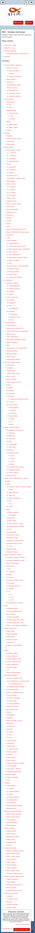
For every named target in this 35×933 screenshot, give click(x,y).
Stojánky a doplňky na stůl (14, 678)
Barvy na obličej (11, 379)
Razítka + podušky (13, 260)
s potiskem (11, 571)
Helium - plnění (13, 127)
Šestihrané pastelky (14, 288)
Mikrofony (11, 436)
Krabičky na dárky (12, 822)
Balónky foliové (11, 110)
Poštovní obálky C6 (12, 656)
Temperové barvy (13, 243)
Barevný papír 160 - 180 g (16, 619)
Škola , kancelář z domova (12, 427)
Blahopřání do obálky (14, 85)
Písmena (12, 119)
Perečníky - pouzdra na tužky (16, 178)
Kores (10, 305)
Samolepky (10, 368)
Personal (10, 577)
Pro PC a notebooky (14, 698)
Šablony (9, 223)
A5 (11, 594)
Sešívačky (9, 729)
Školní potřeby (9, 147)
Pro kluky (11, 402)
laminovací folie (13, 899)
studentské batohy (13, 161)
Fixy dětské (10, 294)
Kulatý (10, 107)
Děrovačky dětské (13, 271)
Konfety (9, 130)
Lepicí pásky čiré (12, 740)
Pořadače (9, 574)
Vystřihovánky (11, 370)
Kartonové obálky (12, 667)
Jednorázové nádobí (10, 848)
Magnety (9, 712)
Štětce (10, 263)
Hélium (9, 121)
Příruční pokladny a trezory (14, 720)
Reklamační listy (11, 808)
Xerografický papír (12, 608)
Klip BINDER (11, 715)
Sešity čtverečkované (14, 498)
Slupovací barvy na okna (14, 382)
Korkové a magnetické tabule (15, 692)
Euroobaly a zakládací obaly (15, 580)
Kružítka (9, 220)
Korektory (10, 754)
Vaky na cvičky (11, 198)
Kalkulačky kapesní (14, 470)
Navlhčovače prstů (12, 709)
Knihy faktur (12, 802)
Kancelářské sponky (12, 689)
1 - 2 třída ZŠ (12, 153)
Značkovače (11, 303)
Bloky (8, 509)
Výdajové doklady (13, 791)
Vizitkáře (11, 588)
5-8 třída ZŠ (11, 158)
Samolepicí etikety (10, 774)
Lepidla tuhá (10, 743)
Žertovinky (11, 393)
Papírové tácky (11, 862)
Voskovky (11, 291)
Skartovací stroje (11, 907)
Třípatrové (11, 172)
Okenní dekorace (13, 90)
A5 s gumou (11, 189)
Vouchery (9, 136)
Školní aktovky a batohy (14, 150)
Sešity (8, 484)
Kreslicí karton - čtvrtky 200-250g (18, 266)
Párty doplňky (14, 407)
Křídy (8, 226)
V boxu (10, 546)
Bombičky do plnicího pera (14, 884)
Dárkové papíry (11, 819)
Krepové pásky (11, 757)
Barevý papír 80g (13, 617)
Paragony (11, 788)
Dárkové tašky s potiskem (14, 814)
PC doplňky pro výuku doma (15, 430)
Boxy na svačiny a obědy (14, 138)
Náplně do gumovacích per (14, 890)
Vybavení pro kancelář (11, 893)
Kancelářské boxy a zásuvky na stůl (18, 681)
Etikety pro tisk (11, 475)
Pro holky (11, 396)
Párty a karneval (13, 404)
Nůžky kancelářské (12, 634)
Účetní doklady (11, 785)
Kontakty (7, 56)
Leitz (9, 734)
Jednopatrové (12, 167)
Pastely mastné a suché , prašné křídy (19, 249)
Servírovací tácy (11, 859)
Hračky (9, 385)
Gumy (8, 237)
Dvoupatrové (12, 170)
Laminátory (10, 896)
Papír (6, 605)
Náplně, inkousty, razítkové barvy (14, 876)
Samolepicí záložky (12, 537)
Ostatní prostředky (13, 703)
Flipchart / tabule (15, 317)
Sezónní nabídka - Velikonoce (13, 65)
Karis (10, 529)
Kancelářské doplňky (11, 675)
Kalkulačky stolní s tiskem (16, 467)
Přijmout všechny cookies (22, 929)
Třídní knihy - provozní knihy (15, 540)
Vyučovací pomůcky (12, 209)
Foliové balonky (13, 113)
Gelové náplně (11, 882)
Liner (11, 320)
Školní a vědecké (13, 472)
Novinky (7, 133)
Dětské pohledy (11, 79)
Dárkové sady (11, 144)
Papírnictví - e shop (10, 45)
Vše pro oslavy (9, 99)
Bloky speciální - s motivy (16, 523)
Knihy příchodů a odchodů (14, 805)
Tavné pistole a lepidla (14, 277)
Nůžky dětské (10, 631)
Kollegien (13, 515)
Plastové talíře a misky (13, 856)
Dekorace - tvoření (12, 68)
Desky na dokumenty (13, 563)
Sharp (12, 464)
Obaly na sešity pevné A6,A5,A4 (16, 229)
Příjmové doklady (13, 797)
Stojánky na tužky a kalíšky (16, 686)
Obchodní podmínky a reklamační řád (17, 53)
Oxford (10, 506)
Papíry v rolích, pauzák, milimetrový (17, 625)
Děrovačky (10, 723)
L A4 (11, 597)
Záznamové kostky (12, 552)
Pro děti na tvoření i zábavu (13, 362)
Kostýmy (13, 410)
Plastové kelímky (12, 865)
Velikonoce (10, 82)
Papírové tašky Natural (13, 817)
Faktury (10, 794)
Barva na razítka (11, 887)
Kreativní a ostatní (12, 639)
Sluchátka (11, 433)
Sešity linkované (13, 492)
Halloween (13, 413)
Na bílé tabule (12, 701)
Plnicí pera (10, 215)
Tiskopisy (7, 783)
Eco (11, 504)
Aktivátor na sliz (13, 749)
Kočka (12, 419)
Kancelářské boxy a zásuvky (15, 603)
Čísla (9, 104)
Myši (9, 441)
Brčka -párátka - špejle (13, 870)
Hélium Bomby (12, 124)
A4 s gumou (11, 186)
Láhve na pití (10, 141)
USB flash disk (12, 444)
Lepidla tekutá (11, 746)
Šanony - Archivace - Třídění (13, 554)
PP (9, 569)
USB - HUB (11, 447)
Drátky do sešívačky (12, 706)
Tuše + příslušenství (14, 254)
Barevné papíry (11, 614)
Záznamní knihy (11, 532)
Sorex (8, 780)
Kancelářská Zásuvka (16, 684)
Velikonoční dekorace (14, 96)
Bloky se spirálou (13, 512)
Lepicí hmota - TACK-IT (14, 768)
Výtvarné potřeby (12, 240)
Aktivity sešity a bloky (13, 373)
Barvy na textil (11, 376)
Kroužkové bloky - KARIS (16, 526)
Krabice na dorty (11, 831)
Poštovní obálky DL (12, 664)
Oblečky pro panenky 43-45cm (19, 399)
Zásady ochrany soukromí (23, 924)
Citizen (12, 458)
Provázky (9, 845)
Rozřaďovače (10, 566)
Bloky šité (11, 518)
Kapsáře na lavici (12, 201)
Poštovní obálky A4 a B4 (14, 661)
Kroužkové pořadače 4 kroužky (16, 560)
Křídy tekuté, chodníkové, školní (17, 257)
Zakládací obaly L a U (14, 586)
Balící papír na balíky (13, 836)
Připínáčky (10, 718)
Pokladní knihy (12, 800)
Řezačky (9, 902)
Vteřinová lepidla (12, 766)
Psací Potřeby (10, 300)
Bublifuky (11, 390)
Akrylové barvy (13, 252)
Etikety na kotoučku (12, 777)
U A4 (11, 600)
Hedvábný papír (11, 825)
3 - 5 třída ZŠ (12, 155)
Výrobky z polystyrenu (15, 76)
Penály (9, 164)
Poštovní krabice (11, 834)
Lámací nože (10, 642)
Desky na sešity (11, 184)
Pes (11, 421)
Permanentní (14, 308)
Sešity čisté (11, 495)
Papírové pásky (11, 760)
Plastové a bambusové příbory (15, 851)
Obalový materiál (10, 828)
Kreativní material (13, 70)
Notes (10, 501)
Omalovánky (10, 365)
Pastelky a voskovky (12, 283)
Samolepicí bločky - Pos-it (14, 543)
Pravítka (9, 218)
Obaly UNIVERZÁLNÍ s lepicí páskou (18, 232)
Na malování (8, 280)
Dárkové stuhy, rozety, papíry (13, 811)
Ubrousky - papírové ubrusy (15, 873)
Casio (12, 461)
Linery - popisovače (12, 297)
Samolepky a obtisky (14, 93)
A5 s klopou (11, 195)
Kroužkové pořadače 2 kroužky (16, 557)
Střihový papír (11, 839)
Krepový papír (12, 274)
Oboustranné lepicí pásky (14, 771)
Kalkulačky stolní (13, 453)
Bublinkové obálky (12, 653)
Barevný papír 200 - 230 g (16, 622)
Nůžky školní (10, 636)
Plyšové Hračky (13, 416)
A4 (9, 591)
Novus (10, 737)
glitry (11, 73)
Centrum (11, 732)
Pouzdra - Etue (12, 175)
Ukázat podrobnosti (7, 928)
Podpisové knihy (11, 549)
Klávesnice (11, 438)
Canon (12, 455)
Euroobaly (11, 583)
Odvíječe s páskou (12, 752)
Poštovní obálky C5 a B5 (14, 659)
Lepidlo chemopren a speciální (15, 763)
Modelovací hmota (13, 269)
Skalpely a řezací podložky (14, 645)
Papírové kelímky (12, 868)
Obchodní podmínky (11, 51)
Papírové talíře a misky (13, 853)
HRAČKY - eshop (10, 48)
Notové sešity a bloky (13, 535)
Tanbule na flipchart (12, 904)
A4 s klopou (11, 192)
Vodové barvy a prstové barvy (17, 246)
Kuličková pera (11, 212)
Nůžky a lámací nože (11, 628)
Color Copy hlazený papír (14, 611)
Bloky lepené (12, 520)
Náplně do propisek (12, 879)
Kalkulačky (10, 450)
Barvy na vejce (12, 87)
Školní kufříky (11, 181)
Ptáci (11, 424)
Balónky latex (11, 102)
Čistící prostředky (12, 695)
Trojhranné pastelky (14, 286)
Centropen (11, 311)
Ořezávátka (10, 235)
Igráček (10, 387)
